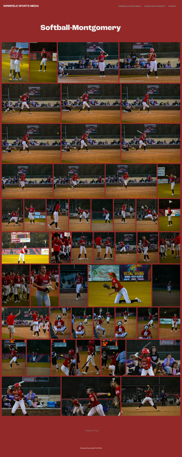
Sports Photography (154, 6)
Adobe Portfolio (96, 448)
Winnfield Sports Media (21, 6)
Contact (172, 6)
